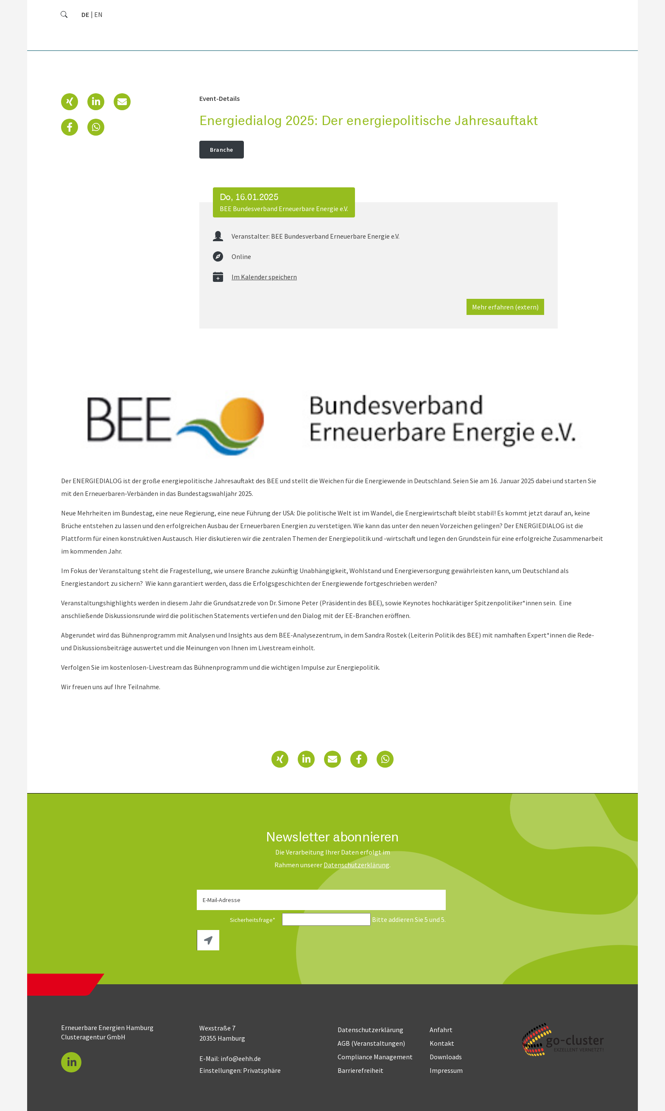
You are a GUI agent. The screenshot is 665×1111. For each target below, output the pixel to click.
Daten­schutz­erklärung (356, 864)
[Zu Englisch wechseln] (98, 14)
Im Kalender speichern (264, 277)
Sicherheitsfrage (238, 920)
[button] (69, 101)
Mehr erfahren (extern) (505, 307)
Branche (221, 149)
